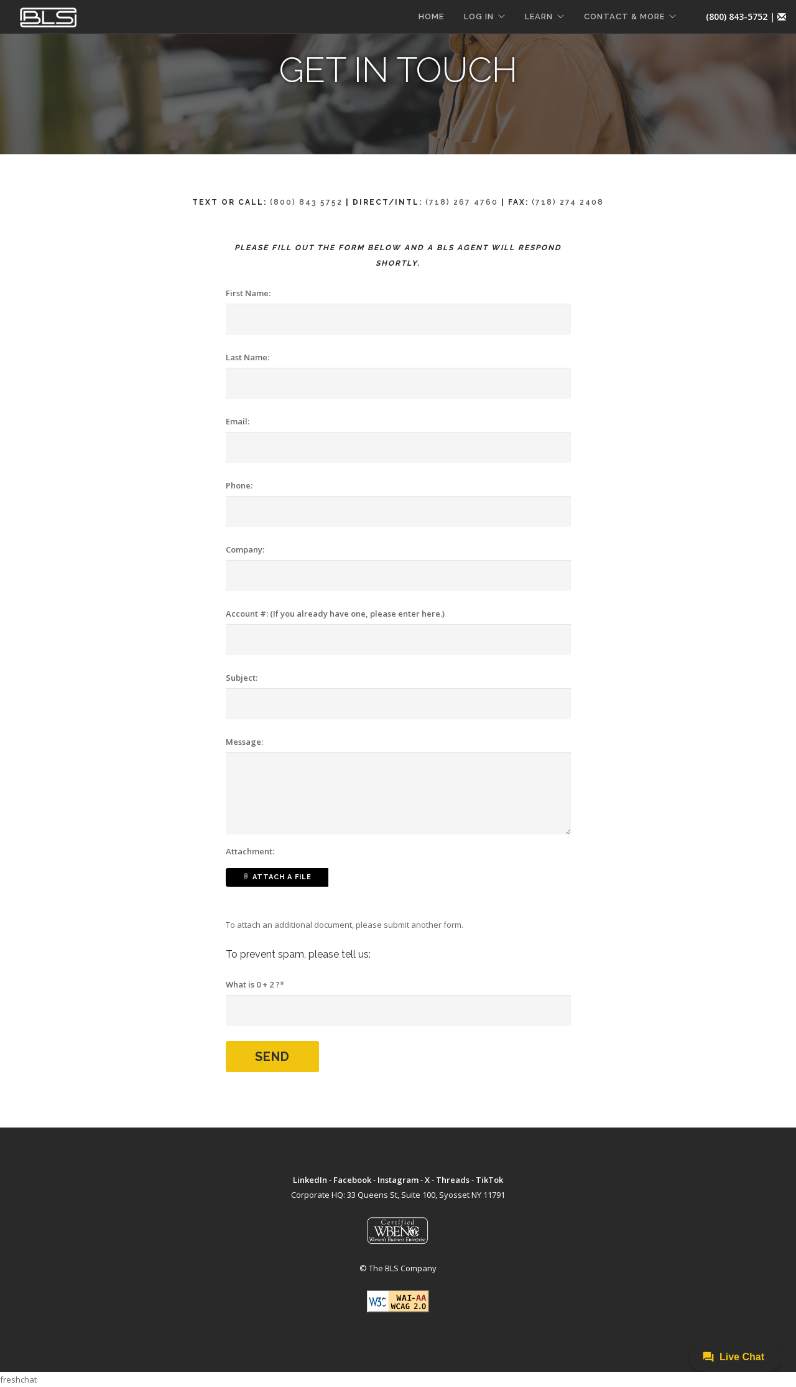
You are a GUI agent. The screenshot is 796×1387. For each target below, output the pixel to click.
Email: (237, 421)
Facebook (352, 1179)
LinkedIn (310, 1179)
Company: (245, 549)
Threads (453, 1179)
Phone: (239, 485)
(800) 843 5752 (306, 202)
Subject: (241, 677)
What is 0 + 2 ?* (255, 984)
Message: (244, 741)
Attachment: (250, 851)
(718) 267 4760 (461, 202)
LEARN (539, 16)
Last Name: (247, 357)
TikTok (489, 1179)
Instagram (398, 1179)
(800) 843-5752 (736, 16)
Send (272, 1056)
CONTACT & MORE (624, 16)
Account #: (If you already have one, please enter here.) (335, 613)
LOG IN (479, 16)
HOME (431, 16)
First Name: (248, 293)
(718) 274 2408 (568, 202)
